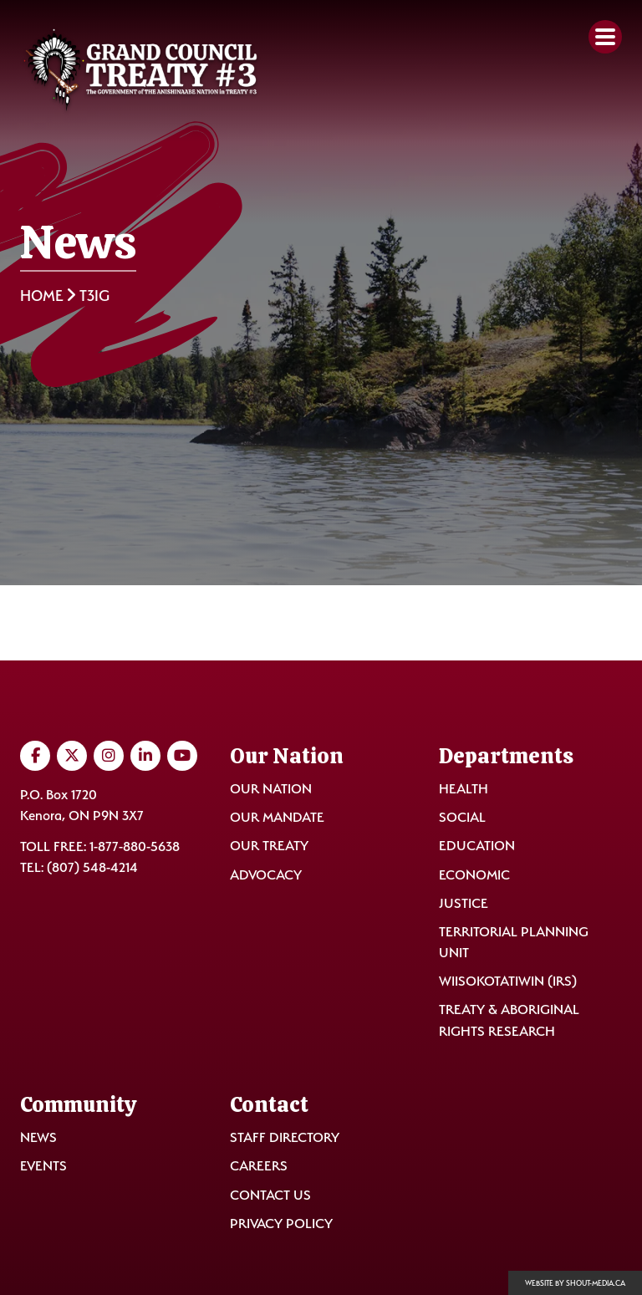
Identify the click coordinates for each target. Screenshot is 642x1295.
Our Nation (271, 789)
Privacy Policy (281, 1223)
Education (477, 846)
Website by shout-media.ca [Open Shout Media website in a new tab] (575, 1283)
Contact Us (270, 1195)
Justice (463, 903)
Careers (259, 1166)
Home (41, 295)
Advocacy (266, 875)
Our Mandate (277, 817)
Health (463, 789)
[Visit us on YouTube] (182, 756)
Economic (474, 875)
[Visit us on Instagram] (109, 756)
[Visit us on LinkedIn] (145, 756)
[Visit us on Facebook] (35, 756)
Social (462, 817)
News (38, 1137)
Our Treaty (269, 846)
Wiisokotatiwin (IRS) (508, 981)
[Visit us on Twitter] (72, 756)
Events (43, 1166)
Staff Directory (284, 1137)
